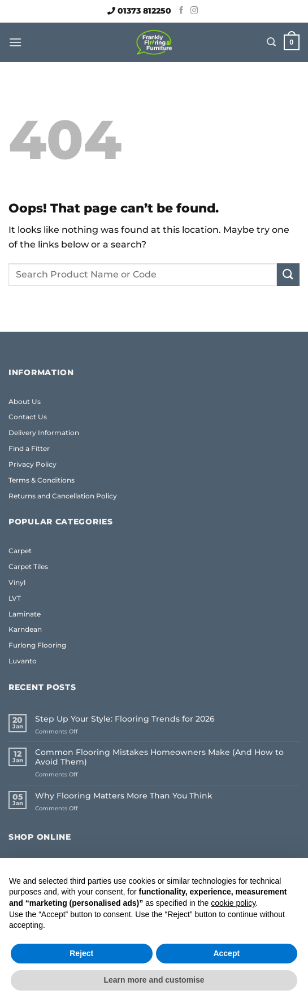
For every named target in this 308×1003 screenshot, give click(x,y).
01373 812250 (144, 10)
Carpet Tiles (28, 566)
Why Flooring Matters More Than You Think (123, 796)
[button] (15, 42)
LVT (14, 598)
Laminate (24, 614)
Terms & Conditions (41, 480)
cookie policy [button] (233, 903)
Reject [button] (81, 953)
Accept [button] (226, 953)
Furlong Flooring (37, 645)
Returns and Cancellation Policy (62, 496)
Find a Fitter (29, 448)
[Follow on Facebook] (181, 11)
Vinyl (16, 582)
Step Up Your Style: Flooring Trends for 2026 (125, 719)
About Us (24, 401)
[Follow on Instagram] (194, 11)
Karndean (25, 629)
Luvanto (22, 661)
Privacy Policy (32, 464)
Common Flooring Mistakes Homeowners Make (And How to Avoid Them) (159, 757)
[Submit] (288, 274)
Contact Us (27, 417)
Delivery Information (43, 432)
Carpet (20, 550)
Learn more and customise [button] (153, 979)
